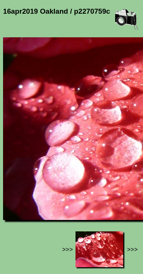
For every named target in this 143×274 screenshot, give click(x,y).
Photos (45, 206)
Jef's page (17, 206)
